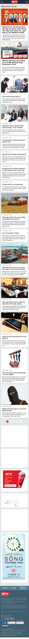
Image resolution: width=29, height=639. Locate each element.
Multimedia (13, 635)
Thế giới (13, 633)
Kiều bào (19, 633)
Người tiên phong (20, 630)
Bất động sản (17, 632)
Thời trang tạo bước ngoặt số (11, 96)
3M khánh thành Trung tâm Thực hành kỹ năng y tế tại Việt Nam (13, 126)
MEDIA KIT (6, 588)
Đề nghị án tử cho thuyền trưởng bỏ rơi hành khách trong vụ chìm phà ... (14, 169)
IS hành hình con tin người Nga (12, 184)
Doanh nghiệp (5, 635)
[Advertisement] (13, 520)
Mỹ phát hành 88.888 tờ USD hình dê (14, 154)
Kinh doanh (4, 630)
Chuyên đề (4, 632)
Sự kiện (13, 588)
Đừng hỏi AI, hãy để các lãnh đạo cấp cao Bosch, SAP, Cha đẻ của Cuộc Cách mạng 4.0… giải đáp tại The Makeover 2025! (14, 29)
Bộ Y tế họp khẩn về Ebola (10, 233)
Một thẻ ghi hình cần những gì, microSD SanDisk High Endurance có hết (13, 62)
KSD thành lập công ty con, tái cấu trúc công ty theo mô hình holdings (13, 268)
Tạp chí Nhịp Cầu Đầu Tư (20, 629)
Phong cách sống (5, 633)
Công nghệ (11, 630)
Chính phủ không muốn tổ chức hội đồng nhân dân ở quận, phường (13, 302)
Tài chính (10, 632)
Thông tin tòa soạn (23, 588)
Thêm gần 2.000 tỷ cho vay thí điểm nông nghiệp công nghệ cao (13, 218)
